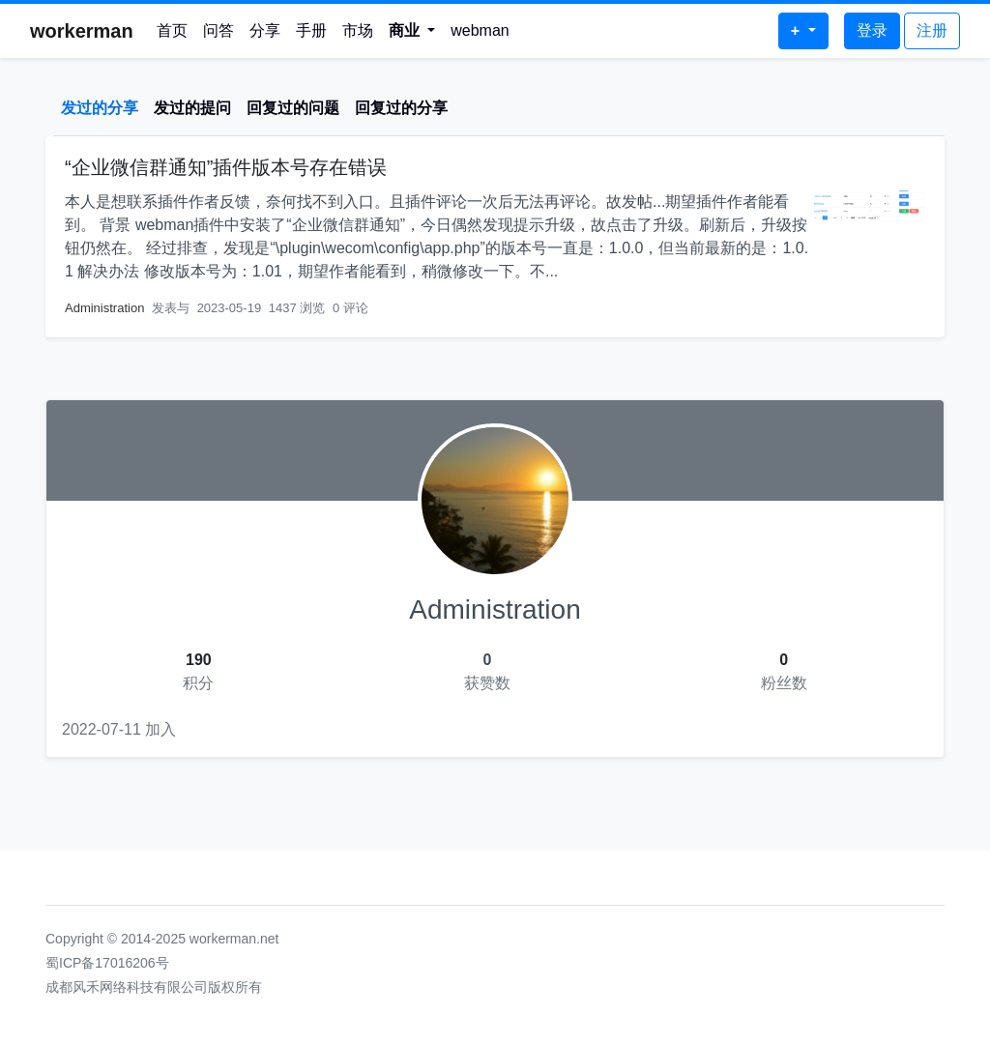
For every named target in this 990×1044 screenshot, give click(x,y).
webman (480, 30)
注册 (932, 30)
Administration (104, 308)
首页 (172, 30)
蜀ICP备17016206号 (107, 963)
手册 (311, 30)
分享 (264, 30)
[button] (412, 31)
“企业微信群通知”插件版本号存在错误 (226, 167)
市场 (357, 30)
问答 (218, 30)
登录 (872, 30)
